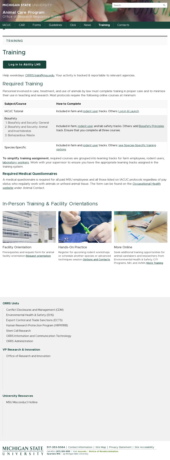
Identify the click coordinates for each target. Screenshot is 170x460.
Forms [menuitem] (37, 25)
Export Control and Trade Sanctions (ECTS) (34, 320)
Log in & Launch (129, 111)
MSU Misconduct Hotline (22, 402)
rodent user (90, 111)
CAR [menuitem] (22, 25)
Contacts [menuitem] (123, 25)
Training (14, 41)
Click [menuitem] (73, 25)
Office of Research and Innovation (28, 356)
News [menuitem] (87, 25)
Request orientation (38, 256)
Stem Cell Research (18, 330)
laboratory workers (16, 162)
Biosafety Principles (151, 126)
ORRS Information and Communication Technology (38, 336)
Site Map (100, 447)
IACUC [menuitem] (7, 25)
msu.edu (82, 451)
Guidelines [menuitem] (55, 25)
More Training (154, 263)
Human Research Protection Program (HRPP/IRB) (37, 325)
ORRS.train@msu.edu (39, 75)
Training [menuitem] (104, 25)
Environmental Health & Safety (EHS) (30, 315)
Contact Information (80, 447)
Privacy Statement (120, 447)
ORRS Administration (19, 341)
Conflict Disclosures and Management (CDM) (35, 310)
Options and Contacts (96, 259)
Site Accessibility (144, 447)
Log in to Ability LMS (24, 64)
